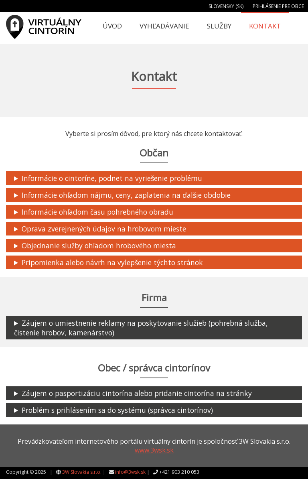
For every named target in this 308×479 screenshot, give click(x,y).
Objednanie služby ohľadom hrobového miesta (99, 245)
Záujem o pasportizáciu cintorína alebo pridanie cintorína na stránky (137, 393)
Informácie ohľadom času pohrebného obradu (97, 212)
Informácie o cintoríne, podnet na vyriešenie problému (112, 178)
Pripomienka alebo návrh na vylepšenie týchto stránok (112, 262)
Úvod (112, 25)
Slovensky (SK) (226, 6)
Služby (219, 25)
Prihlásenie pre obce (278, 6)
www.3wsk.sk (154, 450)
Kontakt (265, 25)
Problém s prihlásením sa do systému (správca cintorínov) (117, 410)
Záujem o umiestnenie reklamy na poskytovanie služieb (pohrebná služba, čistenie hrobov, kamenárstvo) (141, 327)
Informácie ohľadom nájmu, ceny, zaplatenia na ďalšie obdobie (126, 195)
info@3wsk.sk (130, 472)
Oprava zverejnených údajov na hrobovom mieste (104, 228)
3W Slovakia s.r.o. (81, 472)
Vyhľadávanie (164, 25)
